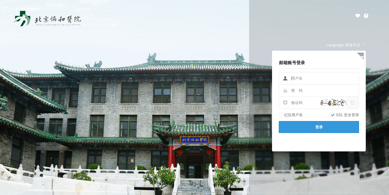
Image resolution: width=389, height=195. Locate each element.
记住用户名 (291, 115)
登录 (319, 127)
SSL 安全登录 (345, 115)
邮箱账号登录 (292, 62)
